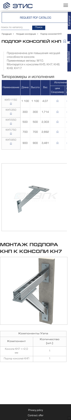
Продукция (7, 34)
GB (69, 418)
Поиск (38, 27)
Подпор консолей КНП (16, 359)
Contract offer (35, 416)
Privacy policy (35, 410)
